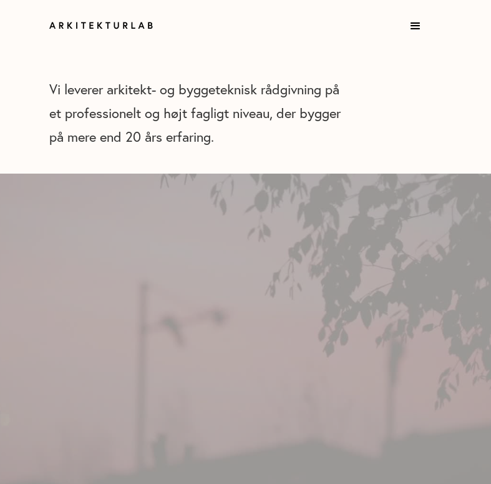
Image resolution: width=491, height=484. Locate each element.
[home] (110, 25)
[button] (415, 26)
